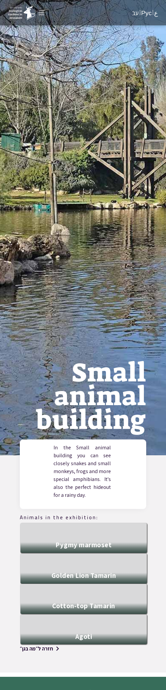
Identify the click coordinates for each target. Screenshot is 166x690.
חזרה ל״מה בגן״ (36, 648)
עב (135, 13)
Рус (146, 13)
